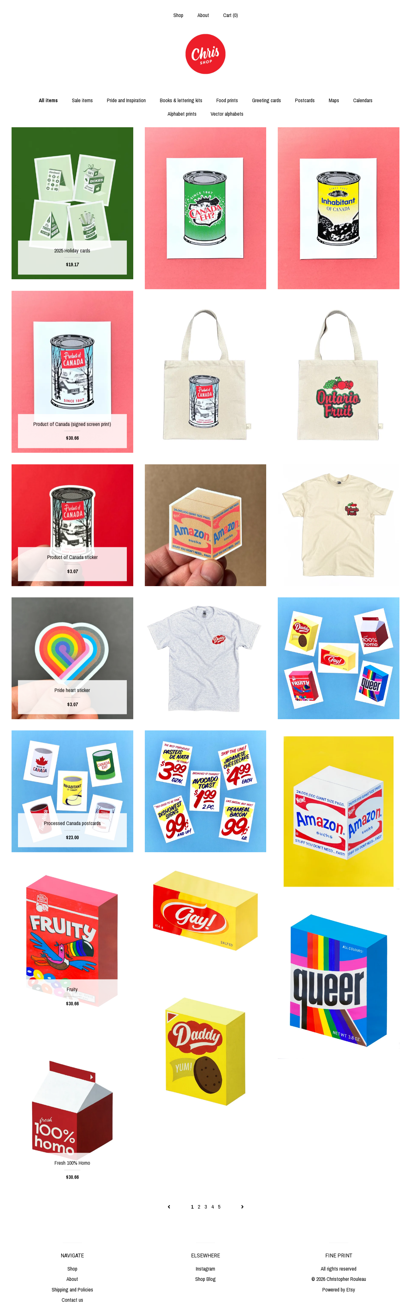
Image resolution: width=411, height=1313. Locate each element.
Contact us (72, 1299)
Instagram (205, 1268)
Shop (178, 15)
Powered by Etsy (338, 1289)
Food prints (227, 100)
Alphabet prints (182, 113)
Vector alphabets (227, 113)
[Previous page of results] (169, 1206)
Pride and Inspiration (126, 100)
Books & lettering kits (181, 100)
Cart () (230, 15)
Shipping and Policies (72, 1289)
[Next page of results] (242, 1206)
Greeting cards (266, 100)
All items (48, 100)
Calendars (362, 100)
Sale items (82, 100)
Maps (334, 100)
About (203, 15)
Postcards (305, 100)
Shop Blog (205, 1278)
